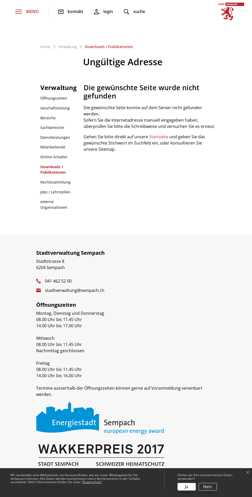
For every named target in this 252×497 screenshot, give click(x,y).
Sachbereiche (52, 127)
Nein (207, 486)
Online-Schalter (54, 156)
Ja (186, 486)
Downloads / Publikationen (53, 170)
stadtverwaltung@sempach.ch (74, 290)
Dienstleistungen (55, 137)
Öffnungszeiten (53, 98)
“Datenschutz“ (92, 482)
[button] (134, 11)
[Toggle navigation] (27, 11)
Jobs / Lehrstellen (55, 191)
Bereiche (48, 117)
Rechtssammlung (55, 182)
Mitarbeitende (52, 147)
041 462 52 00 (58, 281)
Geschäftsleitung (55, 108)
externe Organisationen (53, 204)
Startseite (158, 137)
